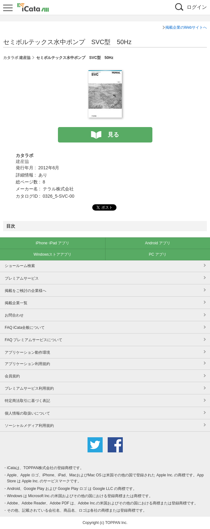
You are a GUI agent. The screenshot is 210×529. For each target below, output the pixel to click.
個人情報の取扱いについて (27, 413)
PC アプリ (158, 254)
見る (113, 134)
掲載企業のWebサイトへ (186, 27)
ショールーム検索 (20, 266)
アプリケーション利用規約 (27, 364)
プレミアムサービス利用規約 (29, 388)
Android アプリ (157, 243)
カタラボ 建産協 (17, 57)
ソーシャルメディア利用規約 (29, 425)
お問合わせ (14, 315)
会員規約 (12, 376)
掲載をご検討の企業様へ (25, 290)
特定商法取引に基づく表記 (27, 400)
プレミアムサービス (22, 278)
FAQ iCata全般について (25, 327)
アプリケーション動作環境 (27, 352)
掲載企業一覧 (16, 303)
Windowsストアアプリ (52, 254)
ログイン (197, 7)
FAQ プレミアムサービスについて (33, 340)
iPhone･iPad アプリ (52, 243)
